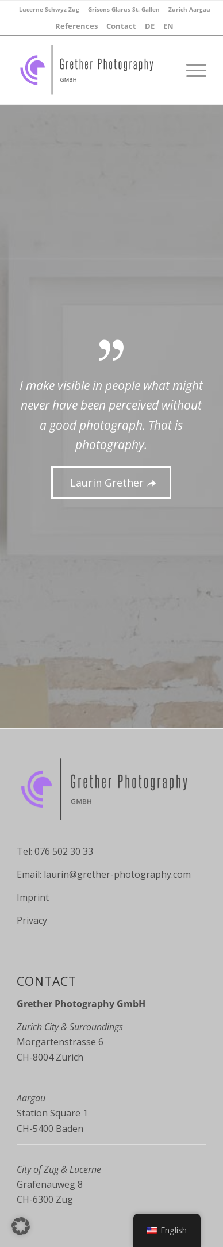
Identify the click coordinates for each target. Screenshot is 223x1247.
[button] (20, 1226)
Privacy (32, 920)
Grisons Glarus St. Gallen (124, 9)
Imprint (33, 897)
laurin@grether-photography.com (117, 874)
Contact (121, 26)
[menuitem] (49, 9)
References (76, 26)
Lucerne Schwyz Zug (49, 9)
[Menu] (190, 69)
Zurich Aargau (189, 9)
